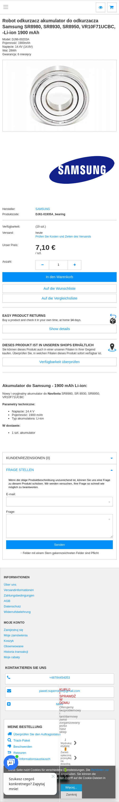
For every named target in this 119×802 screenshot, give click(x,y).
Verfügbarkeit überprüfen (59, 362)
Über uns (10, 584)
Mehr (59, 704)
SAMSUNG (42, 209)
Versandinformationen (19, 590)
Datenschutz (12, 606)
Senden (59, 544)
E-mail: (11, 494)
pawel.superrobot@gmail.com (59, 691)
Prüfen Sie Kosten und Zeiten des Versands (63, 236)
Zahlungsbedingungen (19, 595)
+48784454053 (59, 677)
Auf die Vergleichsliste (60, 298)
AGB (7, 601)
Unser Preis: (10, 245)
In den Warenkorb (59, 277)
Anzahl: (7, 261)
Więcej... (71, 787)
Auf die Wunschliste (60, 288)
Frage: (10, 511)
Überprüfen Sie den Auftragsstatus (37, 734)
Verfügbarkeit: (11, 226)
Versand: (8, 232)
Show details (59, 329)
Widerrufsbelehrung (17, 612)
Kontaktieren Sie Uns (25, 668)
